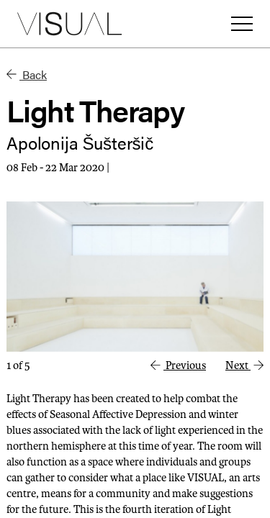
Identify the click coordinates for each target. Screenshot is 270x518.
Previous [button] (178, 365)
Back (26, 74)
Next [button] (244, 365)
